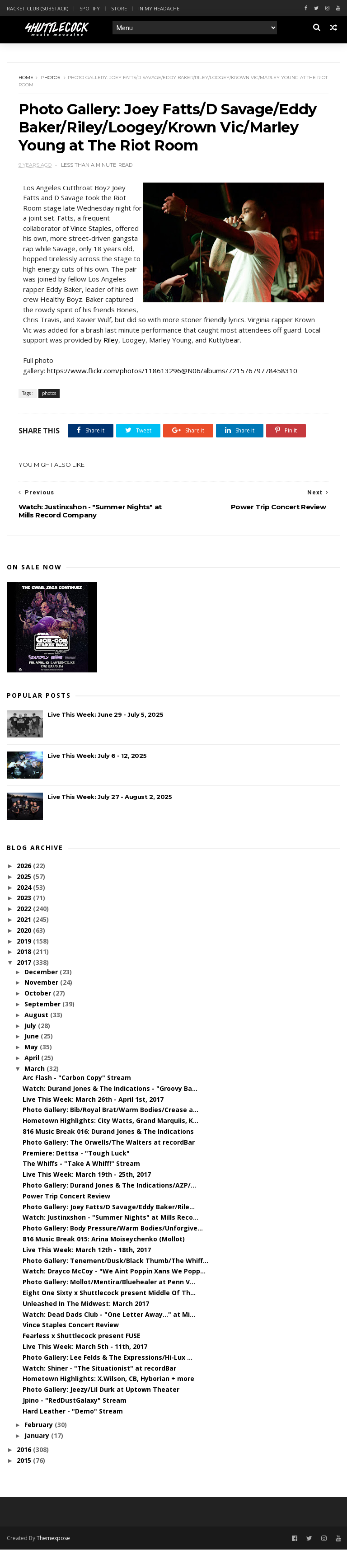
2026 (25, 865)
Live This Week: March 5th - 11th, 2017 (85, 1346)
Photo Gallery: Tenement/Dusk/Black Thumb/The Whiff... (115, 1260)
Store (119, 8)
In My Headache (158, 8)
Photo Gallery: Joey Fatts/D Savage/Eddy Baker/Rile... (109, 1206)
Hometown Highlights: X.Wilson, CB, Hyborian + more (108, 1378)
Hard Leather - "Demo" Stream (73, 1411)
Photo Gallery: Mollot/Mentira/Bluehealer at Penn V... (109, 1282)
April (32, 1057)
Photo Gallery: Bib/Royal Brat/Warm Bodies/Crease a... (110, 1109)
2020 (25, 930)
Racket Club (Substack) (37, 8)
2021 (25, 919)
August (37, 1014)
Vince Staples (91, 228)
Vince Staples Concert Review (71, 1324)
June (32, 1036)
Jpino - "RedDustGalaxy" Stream (75, 1400)
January (37, 1435)
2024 (25, 887)
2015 (25, 1460)
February (39, 1425)
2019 (25, 941)
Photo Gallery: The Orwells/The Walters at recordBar (109, 1142)
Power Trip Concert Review (66, 1196)
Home (26, 77)
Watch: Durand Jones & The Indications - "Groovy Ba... (110, 1088)
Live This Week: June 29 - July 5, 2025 (105, 714)
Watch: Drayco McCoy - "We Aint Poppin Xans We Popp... (114, 1271)
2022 (25, 908)
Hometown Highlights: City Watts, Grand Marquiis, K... (110, 1120)
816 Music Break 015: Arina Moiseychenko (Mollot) (104, 1239)
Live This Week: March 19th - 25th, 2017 (87, 1174)
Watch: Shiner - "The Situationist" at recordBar (99, 1368)
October (38, 993)
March (35, 1068)
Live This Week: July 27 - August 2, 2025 (109, 796)
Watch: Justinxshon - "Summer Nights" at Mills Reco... (110, 1217)
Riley (110, 339)
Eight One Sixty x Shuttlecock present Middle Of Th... (109, 1292)
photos (50, 77)
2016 (25, 1449)
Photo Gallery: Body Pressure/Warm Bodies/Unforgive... (113, 1228)
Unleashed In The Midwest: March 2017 (86, 1303)
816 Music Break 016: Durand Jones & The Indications (108, 1131)
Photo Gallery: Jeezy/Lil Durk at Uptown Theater (101, 1389)
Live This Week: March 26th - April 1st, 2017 (93, 1099)
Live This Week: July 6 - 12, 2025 (96, 755)
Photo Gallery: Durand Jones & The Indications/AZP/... (109, 1185)
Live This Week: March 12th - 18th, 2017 (87, 1249)
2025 (25, 876)
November (42, 982)
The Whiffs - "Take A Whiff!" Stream (81, 1163)
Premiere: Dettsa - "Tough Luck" (76, 1153)
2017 (25, 962)
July (31, 1025)
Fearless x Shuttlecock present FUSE (82, 1335)
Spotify (90, 8)
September (43, 1004)
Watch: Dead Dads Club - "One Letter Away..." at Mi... (109, 1314)
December (42, 972)
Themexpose (53, 1538)
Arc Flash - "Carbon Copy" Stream (77, 1077)
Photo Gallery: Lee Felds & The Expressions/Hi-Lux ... (107, 1357)
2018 (25, 952)
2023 (25, 898)
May (32, 1047)
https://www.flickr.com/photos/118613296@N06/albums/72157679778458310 (172, 370)
